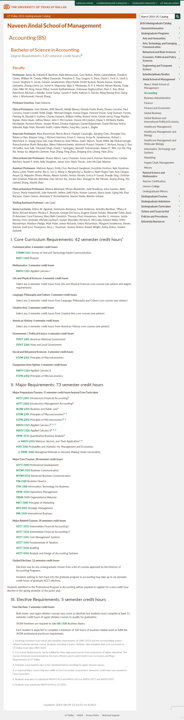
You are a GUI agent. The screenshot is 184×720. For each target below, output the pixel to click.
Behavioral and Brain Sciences (159, 52)
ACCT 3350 (22, 542)
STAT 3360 (22, 446)
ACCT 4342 (22, 553)
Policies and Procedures (154, 216)
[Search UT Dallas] (160, 16)
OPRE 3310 (22, 492)
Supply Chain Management (159, 162)
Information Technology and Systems (159, 150)
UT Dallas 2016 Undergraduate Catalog (71, 16)
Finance (148, 103)
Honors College (151, 186)
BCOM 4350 (23, 475)
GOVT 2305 (22, 339)
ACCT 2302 (22, 403)
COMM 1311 (23, 252)
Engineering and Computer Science (157, 67)
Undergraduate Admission (155, 201)
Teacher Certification (154, 181)
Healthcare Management (157, 126)
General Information (152, 28)
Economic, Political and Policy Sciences (159, 58)
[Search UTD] (177, 16)
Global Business (152, 113)
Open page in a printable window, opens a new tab (128, 16)
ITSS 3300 (21, 486)
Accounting (150, 93)
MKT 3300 (22, 502)
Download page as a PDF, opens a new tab (120, 16)
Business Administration (157, 98)
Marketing (149, 157)
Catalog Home (84, 3)
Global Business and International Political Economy (161, 119)
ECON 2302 (22, 376)
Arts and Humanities (154, 38)
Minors (148, 167)
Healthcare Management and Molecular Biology (160, 142)
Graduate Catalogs (145, 3)
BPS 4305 (21, 508)
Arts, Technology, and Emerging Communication (160, 45)
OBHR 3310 (23, 497)
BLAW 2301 (23, 409)
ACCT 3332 (22, 531)
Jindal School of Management (159, 79)
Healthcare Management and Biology (160, 133)
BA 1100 (62, 623)
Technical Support (110, 715)
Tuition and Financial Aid (155, 211)
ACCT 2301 (22, 398)
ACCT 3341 (22, 537)
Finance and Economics (157, 108)
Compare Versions (132, 16)
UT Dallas (69, 715)
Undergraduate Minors (155, 191)
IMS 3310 (21, 513)
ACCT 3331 (22, 526)
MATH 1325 (23, 271)
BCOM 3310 (23, 470)
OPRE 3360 (27, 452)
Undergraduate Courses (154, 196)
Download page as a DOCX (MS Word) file (124, 16)
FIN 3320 (21, 481)
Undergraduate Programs (155, 33)
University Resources (152, 221)
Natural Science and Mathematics (154, 174)
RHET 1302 (22, 258)
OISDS (80, 715)
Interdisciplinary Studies (156, 74)
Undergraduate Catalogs (113, 3)
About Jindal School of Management (156, 86)
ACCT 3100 (22, 465)
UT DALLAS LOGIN (169, 3)
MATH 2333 (28, 441)
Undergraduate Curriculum (156, 206)
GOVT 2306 (22, 344)
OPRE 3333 (22, 436)
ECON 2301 (22, 357)
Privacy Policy (92, 715)
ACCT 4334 (22, 548)
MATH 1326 (23, 370)
